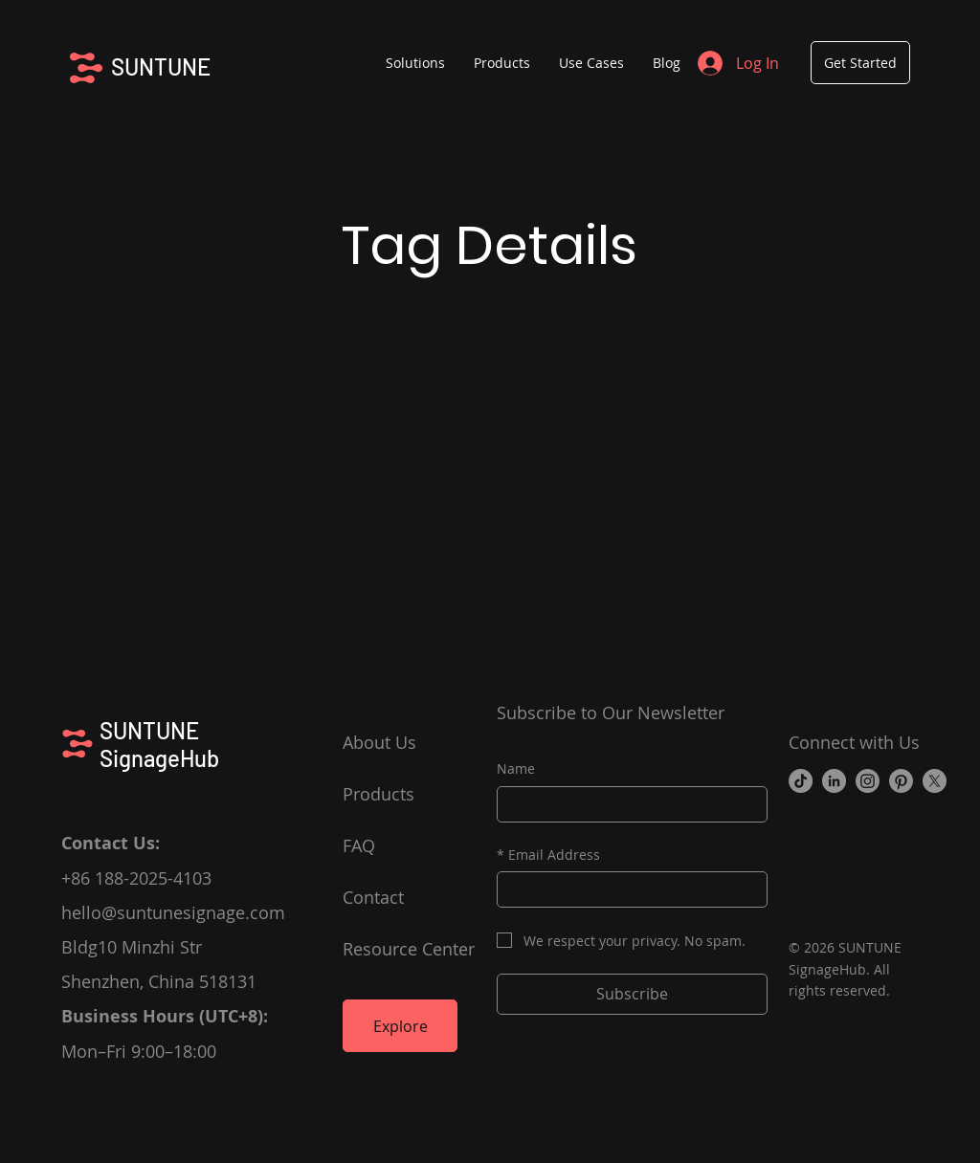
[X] (935, 781)
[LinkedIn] (834, 781)
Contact (373, 897)
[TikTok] (801, 781)
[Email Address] (626, 889)
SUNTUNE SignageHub (159, 744)
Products (378, 793)
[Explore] (400, 1025)
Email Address (548, 855)
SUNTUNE (161, 66)
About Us (379, 742)
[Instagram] (868, 781)
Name (516, 768)
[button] (502, 63)
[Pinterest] (901, 781)
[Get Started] (860, 62)
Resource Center (409, 948)
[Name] (626, 804)
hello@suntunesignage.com (173, 912)
